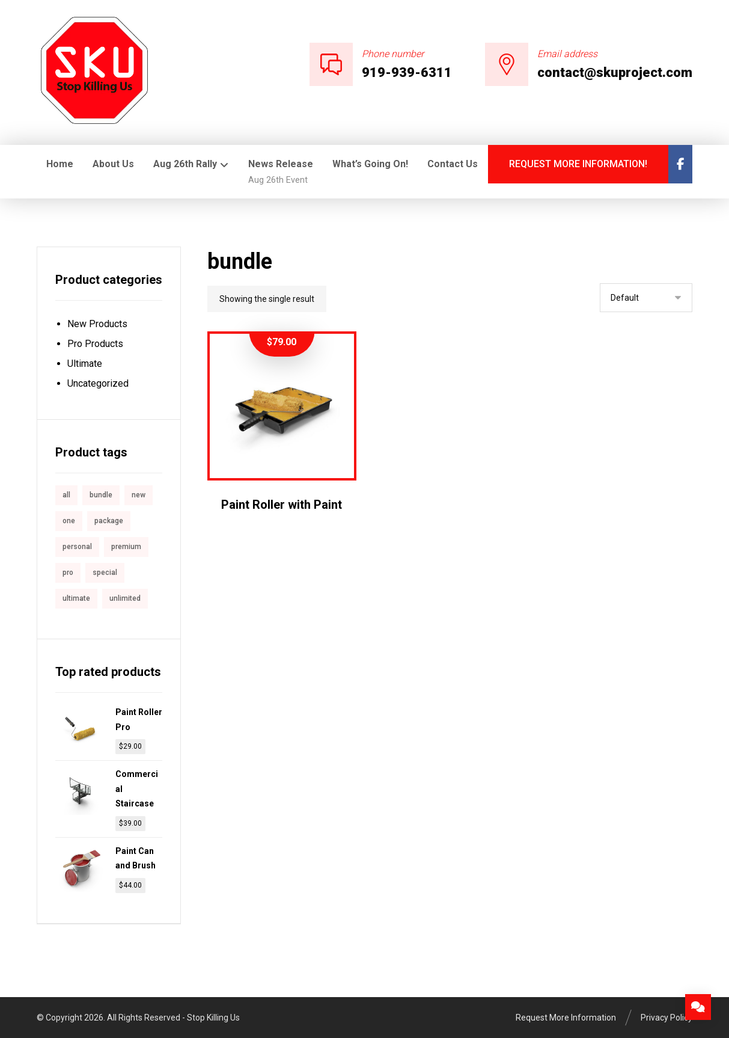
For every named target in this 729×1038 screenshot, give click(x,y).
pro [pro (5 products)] (68, 572)
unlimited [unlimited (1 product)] (125, 598)
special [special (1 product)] (105, 572)
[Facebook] (680, 164)
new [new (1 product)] (138, 495)
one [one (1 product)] (69, 521)
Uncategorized (98, 383)
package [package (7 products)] (108, 521)
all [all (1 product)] (66, 495)
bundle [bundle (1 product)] (101, 495)
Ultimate (84, 363)
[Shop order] (646, 297)
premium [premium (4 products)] (126, 546)
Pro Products (95, 343)
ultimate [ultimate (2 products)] (76, 598)
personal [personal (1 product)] (77, 546)
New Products (97, 324)
